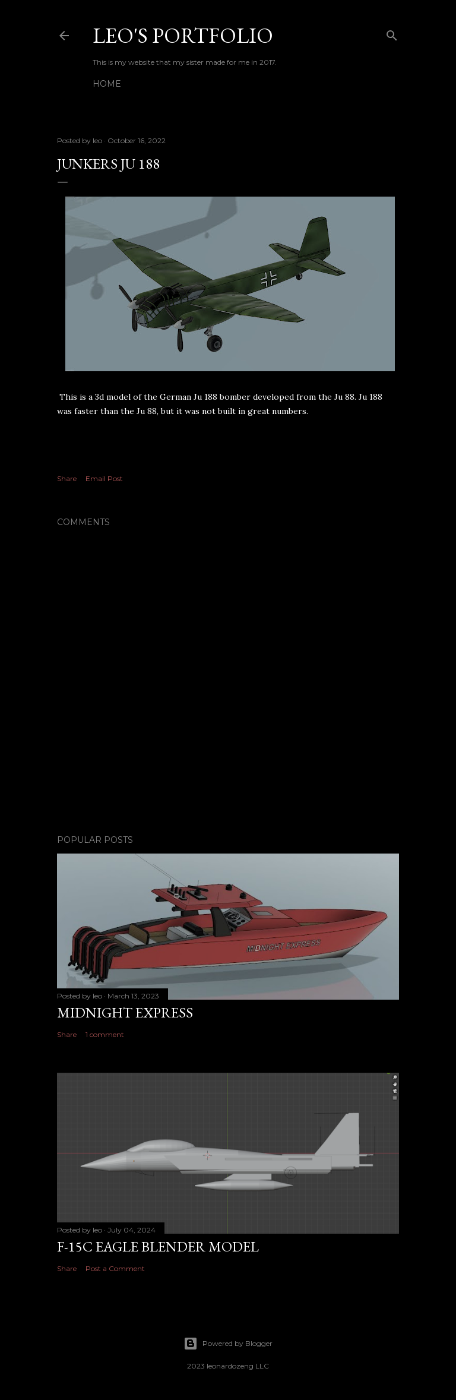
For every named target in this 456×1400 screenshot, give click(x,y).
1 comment (105, 1034)
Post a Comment (115, 1268)
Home (107, 83)
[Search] (392, 33)
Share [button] (67, 478)
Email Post (104, 478)
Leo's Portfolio (183, 35)
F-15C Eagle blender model (158, 1246)
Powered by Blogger (228, 1343)
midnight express (125, 1012)
